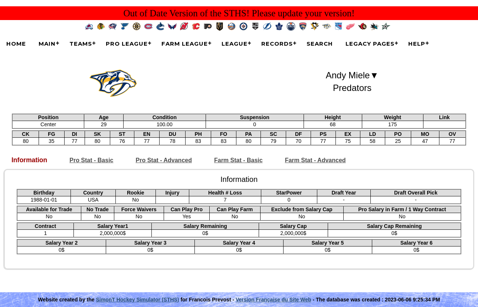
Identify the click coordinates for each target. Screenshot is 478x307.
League (235, 43)
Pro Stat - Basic (91, 160)
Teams (80, 43)
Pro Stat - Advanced (164, 160)
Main (47, 43)
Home (16, 43)
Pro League (127, 43)
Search (320, 43)
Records (277, 43)
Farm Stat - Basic (238, 160)
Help (416, 43)
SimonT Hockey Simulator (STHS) (137, 300)
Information (29, 160)
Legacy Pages (370, 43)
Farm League (184, 43)
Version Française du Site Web (273, 300)
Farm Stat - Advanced (315, 160)
